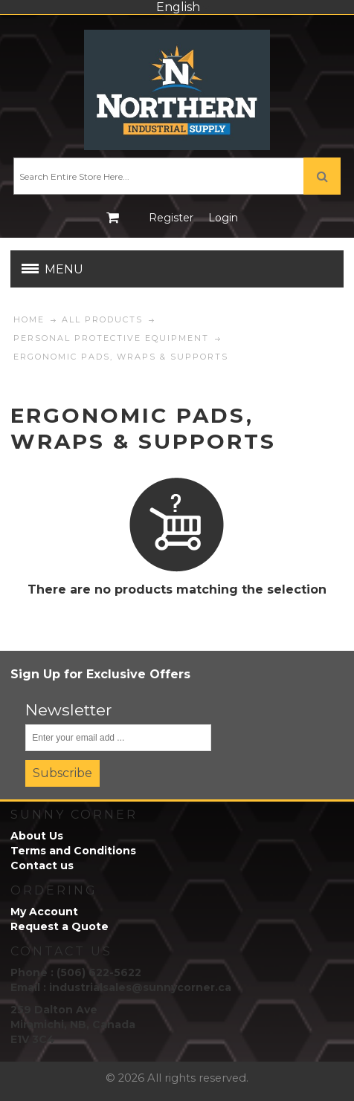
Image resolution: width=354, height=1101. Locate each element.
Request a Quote (59, 926)
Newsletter (68, 710)
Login (223, 217)
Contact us (42, 865)
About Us (36, 835)
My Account (44, 911)
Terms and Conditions (73, 850)
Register (171, 217)
